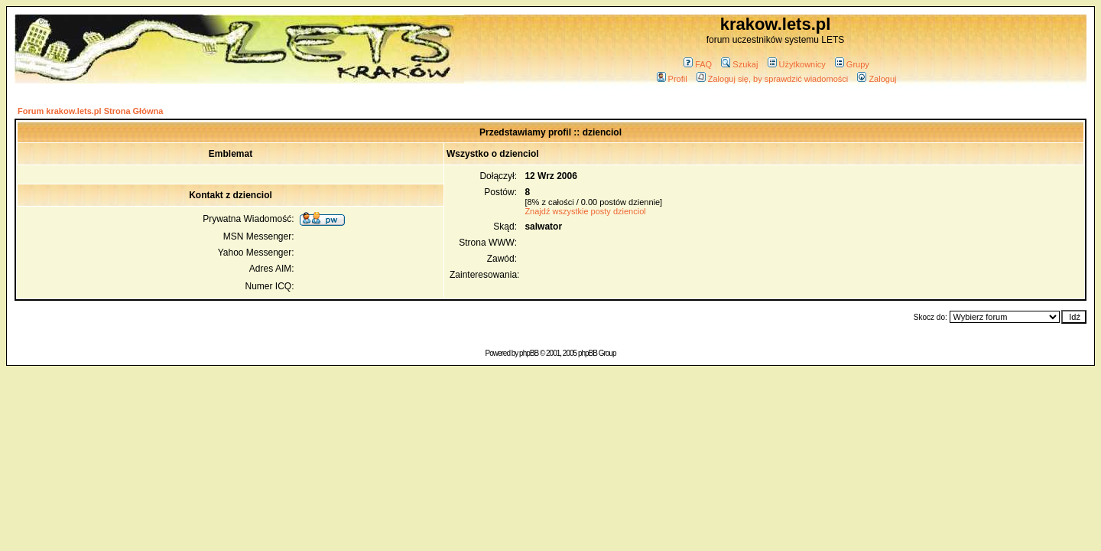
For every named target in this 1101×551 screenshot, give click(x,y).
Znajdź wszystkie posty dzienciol (585, 211)
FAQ (698, 64)
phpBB (528, 353)
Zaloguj (876, 78)
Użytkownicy (797, 64)
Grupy (852, 64)
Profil (672, 78)
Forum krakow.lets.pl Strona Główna (90, 111)
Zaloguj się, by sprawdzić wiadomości (772, 78)
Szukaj (739, 64)
